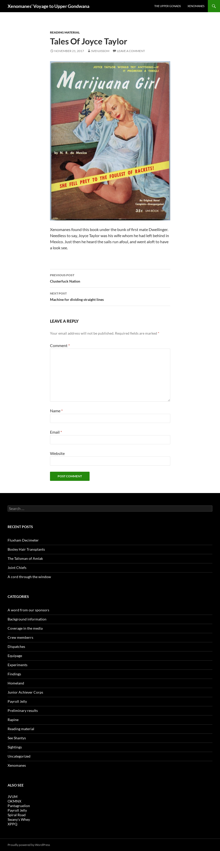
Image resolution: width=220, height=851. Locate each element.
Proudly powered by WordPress (29, 845)
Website (57, 453)
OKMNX (14, 801)
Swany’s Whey (19, 819)
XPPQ (12, 824)
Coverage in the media (25, 628)
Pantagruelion (19, 806)
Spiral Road (17, 815)
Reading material (65, 32)
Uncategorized (19, 756)
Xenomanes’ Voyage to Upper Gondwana (48, 6)
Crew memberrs (20, 637)
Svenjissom (100, 51)
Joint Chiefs (17, 567)
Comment (60, 345)
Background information (27, 619)
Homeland (16, 683)
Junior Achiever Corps (25, 692)
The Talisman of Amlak (25, 558)
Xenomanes (196, 6)
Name (56, 410)
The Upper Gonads (167, 6)
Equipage (15, 655)
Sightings (15, 747)
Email (56, 432)
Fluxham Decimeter (23, 540)
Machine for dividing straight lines (110, 296)
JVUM (13, 796)
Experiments (17, 665)
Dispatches (16, 646)
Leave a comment (131, 51)
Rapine (13, 719)
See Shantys (17, 738)
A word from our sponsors (28, 610)
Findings (14, 674)
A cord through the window (29, 577)
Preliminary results (23, 710)
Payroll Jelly (17, 701)
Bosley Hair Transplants (26, 549)
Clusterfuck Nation (110, 277)
